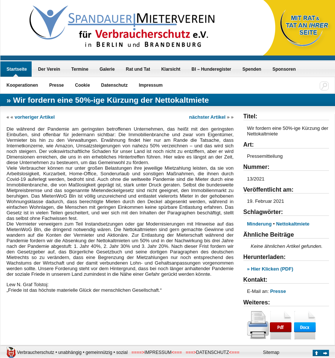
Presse (56, 85)
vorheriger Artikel (35, 117)
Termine (80, 69)
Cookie (82, 85)
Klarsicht (170, 69)
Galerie (107, 69)
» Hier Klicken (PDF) (270, 269)
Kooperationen (22, 85)
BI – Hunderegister (212, 69)
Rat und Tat (138, 69)
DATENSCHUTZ (212, 352)
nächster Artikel (207, 117)
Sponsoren (284, 69)
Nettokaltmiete (293, 224)
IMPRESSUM (158, 352)
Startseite (17, 69)
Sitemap (271, 352)
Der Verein (49, 69)
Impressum (151, 85)
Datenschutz (114, 85)
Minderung (259, 224)
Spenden (251, 69)
